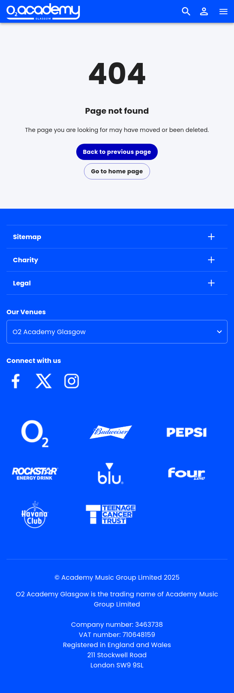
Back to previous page (117, 152)
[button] (204, 11)
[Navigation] (223, 11)
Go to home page (117, 171)
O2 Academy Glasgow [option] (49, 332)
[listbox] (117, 331)
